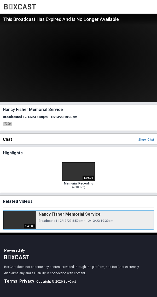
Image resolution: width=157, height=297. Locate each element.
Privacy (26, 281)
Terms (10, 281)
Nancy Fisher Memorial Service (70, 214)
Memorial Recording (78, 183)
